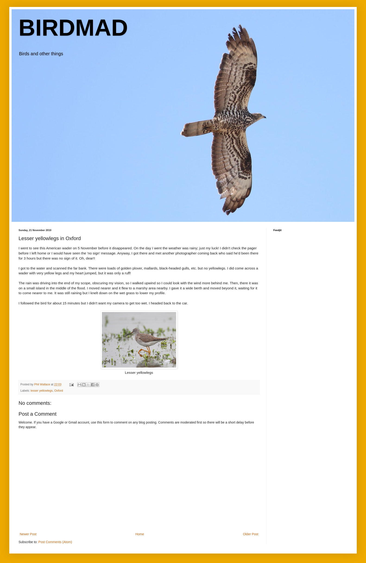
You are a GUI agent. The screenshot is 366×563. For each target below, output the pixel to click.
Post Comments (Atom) (55, 542)
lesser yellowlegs (42, 390)
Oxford (58, 390)
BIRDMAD (73, 27)
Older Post (250, 534)
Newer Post (28, 534)
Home (139, 534)
